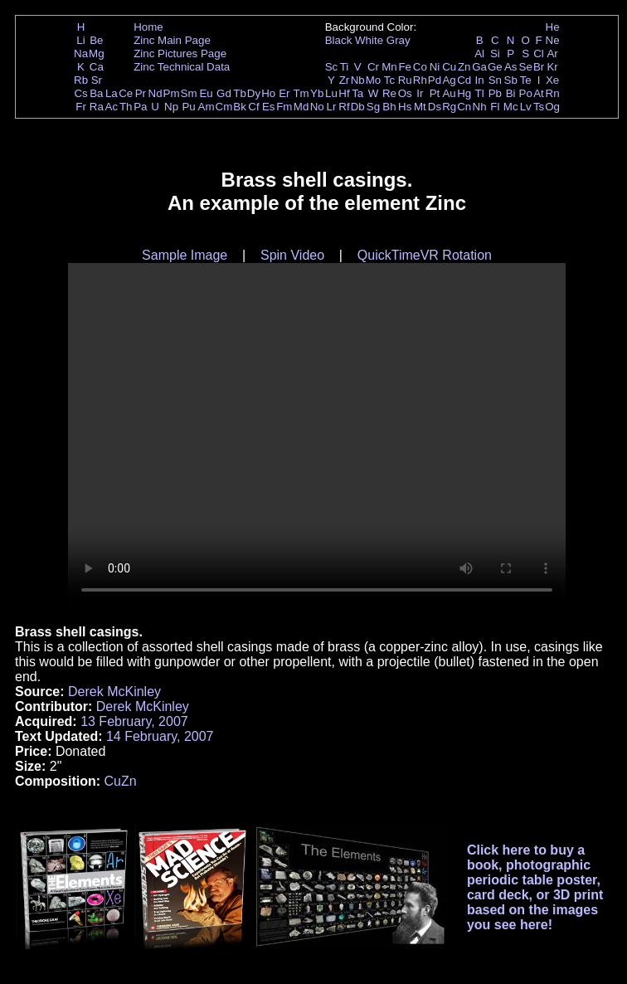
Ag (448, 80)
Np (171, 106)
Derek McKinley (114, 691)
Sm (189, 93)
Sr (96, 80)
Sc (331, 67)
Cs (80, 93)
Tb (239, 93)
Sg (373, 106)
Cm (224, 106)
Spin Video (292, 255)
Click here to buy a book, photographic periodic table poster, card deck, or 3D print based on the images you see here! (535, 887)
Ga (479, 67)
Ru (405, 80)
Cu (449, 67)
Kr (552, 67)
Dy (253, 93)
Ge (495, 67)
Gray (398, 40)
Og (552, 106)
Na (81, 53)
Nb (358, 80)
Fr (80, 106)
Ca (97, 67)
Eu (205, 93)
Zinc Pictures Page (180, 53)
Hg (464, 93)
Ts (538, 106)
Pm (171, 93)
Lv (526, 106)
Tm (301, 93)
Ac (112, 106)
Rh (420, 80)
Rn (553, 93)
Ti (344, 67)
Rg (449, 106)
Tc (389, 80)
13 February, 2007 (134, 721)
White (369, 40)
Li (80, 40)
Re (389, 93)
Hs (404, 106)
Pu (188, 106)
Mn (389, 67)
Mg (96, 53)
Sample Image (184, 255)
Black (338, 40)
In (479, 80)
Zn (464, 67)
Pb (495, 93)
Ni (435, 67)
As (511, 67)
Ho (268, 93)
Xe (552, 80)
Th (126, 106)
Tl (479, 93)
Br (538, 67)
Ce (126, 93)
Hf (343, 93)
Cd (464, 80)
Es (268, 106)
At (538, 93)
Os (405, 93)
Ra (97, 106)
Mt (420, 106)
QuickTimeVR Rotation (424, 255)
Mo (374, 80)
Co (420, 67)
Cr (373, 67)
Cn (464, 106)
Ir (419, 93)
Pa (140, 106)
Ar (552, 53)
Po (525, 93)
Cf (253, 106)
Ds (434, 106)
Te (526, 80)
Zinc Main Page (172, 40)
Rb (81, 80)
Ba (96, 93)
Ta (357, 93)
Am (206, 106)
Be (96, 40)
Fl (494, 106)
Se (525, 67)
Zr (344, 80)
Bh (389, 106)
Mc (510, 106)
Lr (332, 106)
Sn (495, 80)
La (111, 93)
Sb (511, 80)
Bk (239, 106)
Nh (480, 106)
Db (358, 106)
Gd (223, 93)
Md (301, 106)
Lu (331, 93)
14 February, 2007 (160, 736)
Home (148, 27)
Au (448, 93)
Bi (511, 93)
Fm (284, 106)
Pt (435, 93)
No (317, 106)
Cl (538, 53)
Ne (553, 40)
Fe (404, 67)
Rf (343, 106)
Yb (316, 93)
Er (284, 93)
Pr (140, 93)
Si (495, 53)
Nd (155, 93)
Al (479, 53)
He (553, 27)
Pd (434, 80)
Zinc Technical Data (182, 67)
